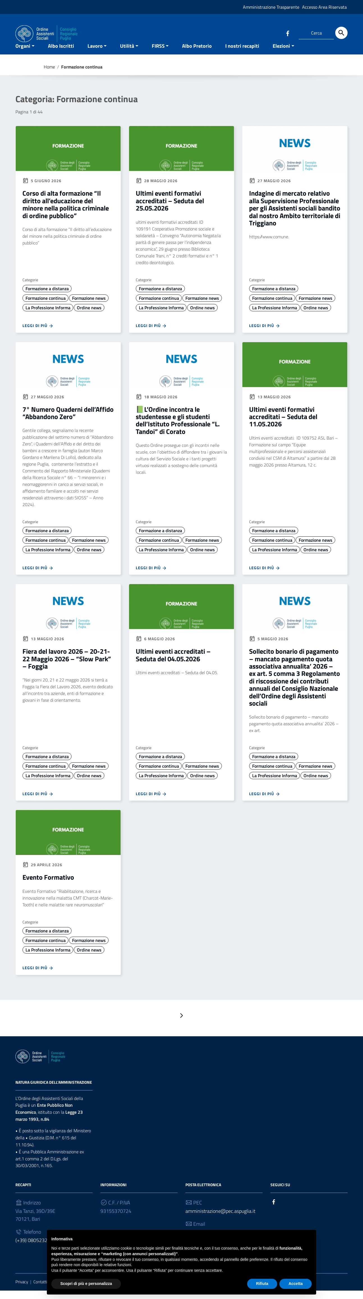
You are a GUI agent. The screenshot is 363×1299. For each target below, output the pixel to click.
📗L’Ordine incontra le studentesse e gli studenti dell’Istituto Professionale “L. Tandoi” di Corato (178, 429)
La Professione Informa (48, 316)
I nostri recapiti (242, 54)
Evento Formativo (48, 886)
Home (49, 75)
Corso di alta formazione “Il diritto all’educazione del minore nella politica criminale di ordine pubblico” (65, 213)
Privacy (21, 1290)
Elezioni (281, 54)
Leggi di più (38, 334)
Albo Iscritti (61, 54)
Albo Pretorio (197, 54)
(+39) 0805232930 (35, 1249)
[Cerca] (341, 33)
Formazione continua (46, 306)
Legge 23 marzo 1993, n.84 (49, 1124)
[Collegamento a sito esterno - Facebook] (287, 32)
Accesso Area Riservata (324, 7)
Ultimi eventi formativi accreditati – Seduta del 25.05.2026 (170, 209)
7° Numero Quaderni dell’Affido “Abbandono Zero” (68, 421)
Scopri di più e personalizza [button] (86, 1283)
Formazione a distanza (47, 297)
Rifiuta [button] (262, 1283)
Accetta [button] (295, 1283)
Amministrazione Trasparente (271, 7)
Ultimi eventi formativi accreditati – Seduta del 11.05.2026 (283, 425)
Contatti (40, 1290)
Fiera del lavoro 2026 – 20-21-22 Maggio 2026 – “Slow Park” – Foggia (66, 667)
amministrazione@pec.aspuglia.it (220, 1219)
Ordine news (89, 316)
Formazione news (89, 306)
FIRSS (158, 54)
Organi (22, 54)
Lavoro (95, 54)
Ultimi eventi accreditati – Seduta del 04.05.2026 (173, 663)
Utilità (127, 54)
